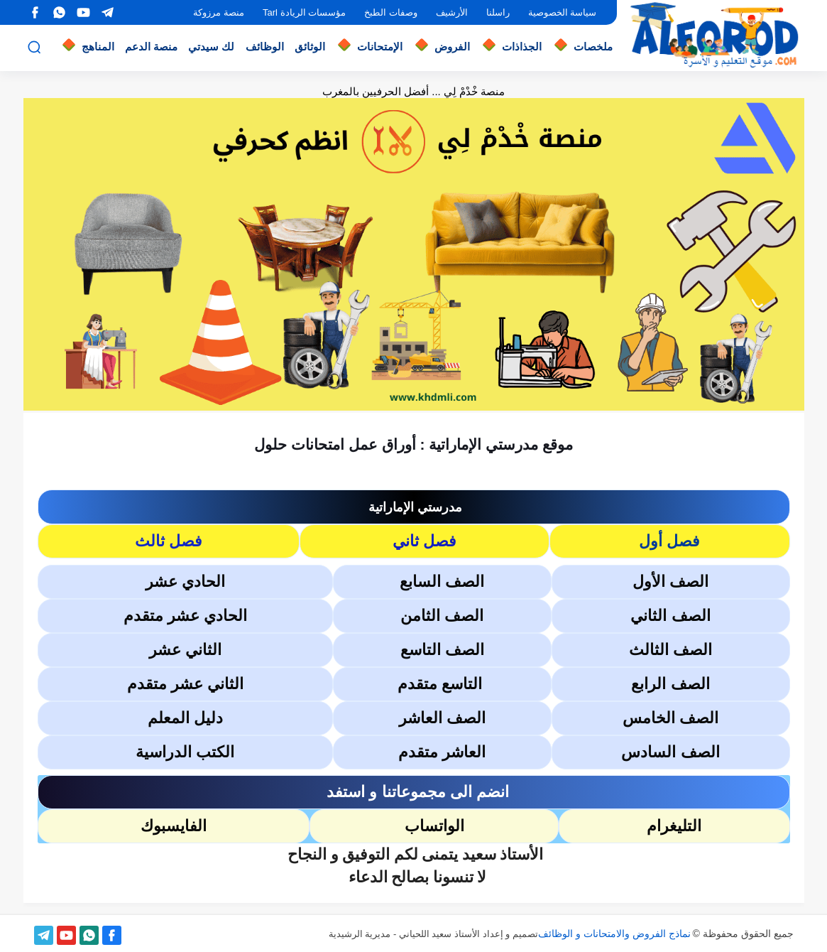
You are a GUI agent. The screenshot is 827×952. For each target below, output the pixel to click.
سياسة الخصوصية (562, 12)
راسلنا (498, 12)
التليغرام (674, 826)
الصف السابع (442, 581)
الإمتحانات (379, 46)
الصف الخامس (670, 718)
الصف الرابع (670, 684)
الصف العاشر (442, 718)
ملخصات (593, 46)
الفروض (452, 46)
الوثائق (310, 46)
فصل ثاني (424, 541)
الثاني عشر (185, 650)
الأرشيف (452, 12)
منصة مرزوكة (218, 12)
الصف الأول (670, 581)
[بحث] (34, 47)
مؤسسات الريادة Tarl (304, 12)
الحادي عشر (185, 581)
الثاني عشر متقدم (185, 684)
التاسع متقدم (442, 684)
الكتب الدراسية (185, 752)
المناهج (98, 46)
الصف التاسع (442, 650)
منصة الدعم (151, 46)
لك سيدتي (211, 46)
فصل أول (669, 541)
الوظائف (265, 46)
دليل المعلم (185, 718)
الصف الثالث (670, 650)
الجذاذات (522, 46)
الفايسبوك (174, 826)
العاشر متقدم (442, 752)
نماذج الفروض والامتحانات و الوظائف (614, 933)
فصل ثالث (168, 541)
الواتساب (434, 826)
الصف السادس (670, 752)
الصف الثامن (441, 615)
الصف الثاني (670, 615)
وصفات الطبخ (390, 12)
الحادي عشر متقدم (185, 615)
